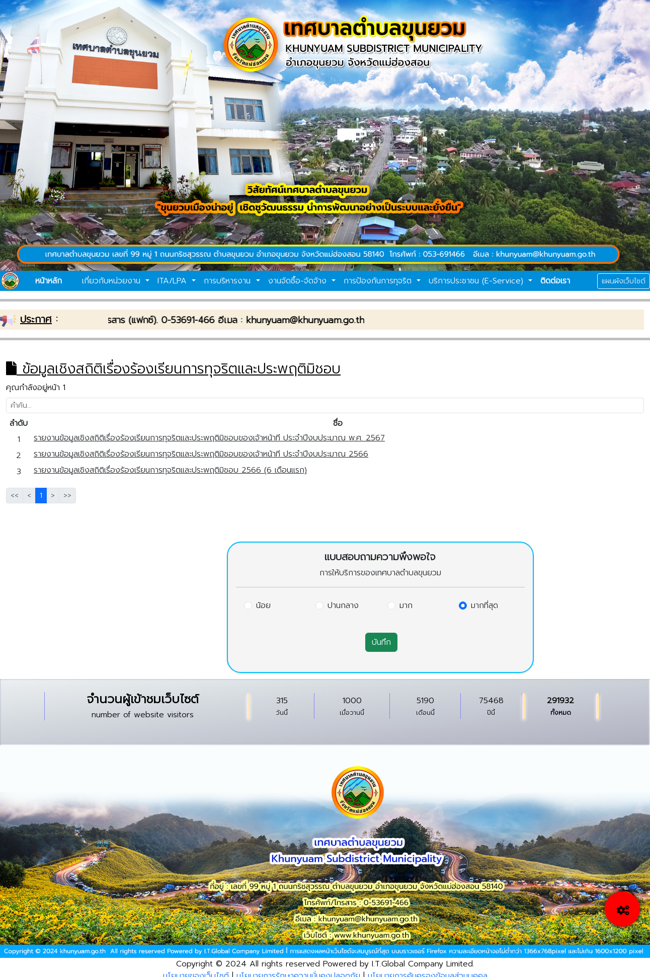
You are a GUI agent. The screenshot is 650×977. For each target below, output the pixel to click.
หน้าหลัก (48, 281)
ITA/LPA (173, 281)
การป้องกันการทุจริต (379, 281)
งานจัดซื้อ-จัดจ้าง (299, 281)
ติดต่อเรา (555, 281)
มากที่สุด (484, 605)
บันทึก (381, 642)
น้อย (263, 605)
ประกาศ (36, 319)
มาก (406, 605)
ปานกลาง (343, 605)
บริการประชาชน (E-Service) (477, 281)
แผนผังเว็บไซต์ (623, 281)
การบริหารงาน (229, 281)
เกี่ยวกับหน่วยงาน (112, 281)
